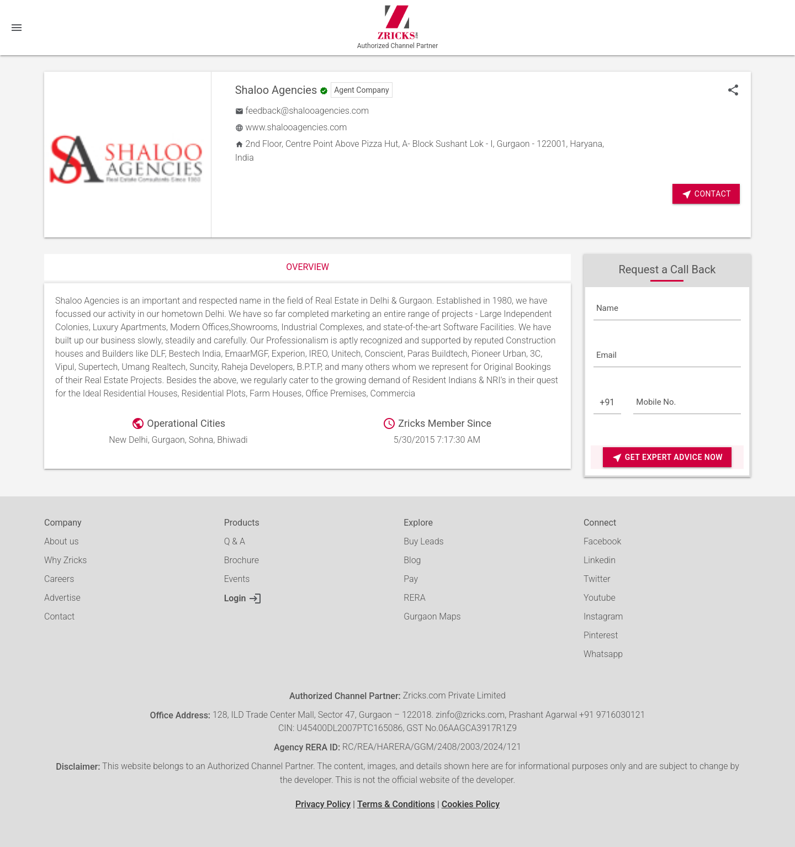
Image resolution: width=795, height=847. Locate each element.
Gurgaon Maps (432, 616)
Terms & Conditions (396, 804)
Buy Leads (423, 541)
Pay (411, 579)
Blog (412, 560)
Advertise (62, 597)
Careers (59, 579)
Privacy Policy (323, 804)
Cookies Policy (471, 804)
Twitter (597, 579)
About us (61, 541)
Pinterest (601, 635)
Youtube (600, 597)
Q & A (234, 541)
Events (237, 579)
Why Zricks (65, 560)
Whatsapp (603, 654)
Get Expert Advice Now (667, 457)
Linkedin (600, 560)
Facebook (602, 541)
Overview (307, 267)
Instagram (603, 616)
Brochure (241, 560)
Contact (706, 194)
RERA (414, 597)
